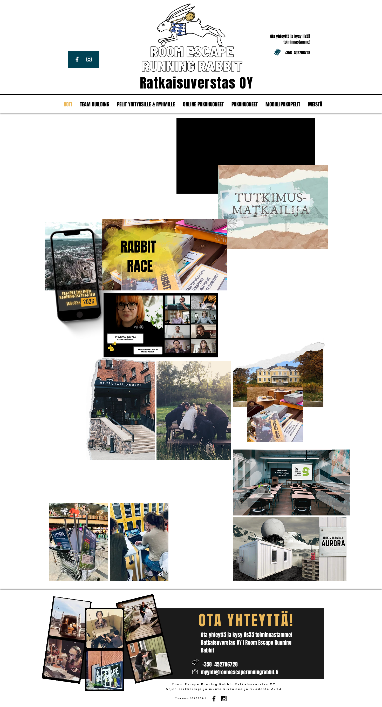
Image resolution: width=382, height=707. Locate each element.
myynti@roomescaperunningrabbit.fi (239, 672)
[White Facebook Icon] (77, 59)
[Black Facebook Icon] (214, 698)
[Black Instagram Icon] (224, 698)
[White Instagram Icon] (89, 59)
